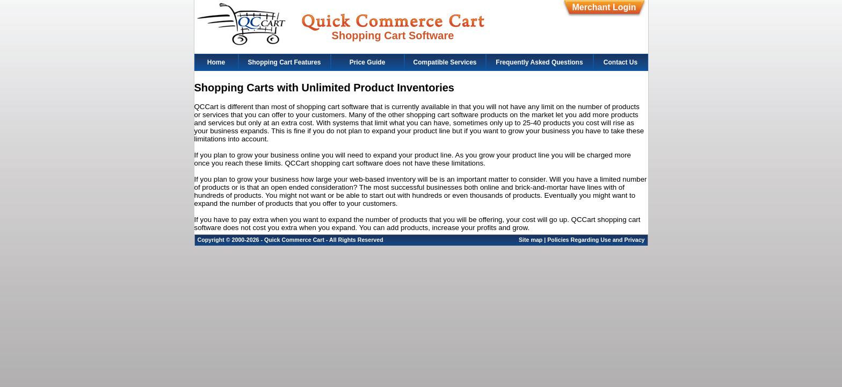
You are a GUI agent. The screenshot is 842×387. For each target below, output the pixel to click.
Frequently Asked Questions (539, 62)
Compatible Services (444, 62)
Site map (530, 239)
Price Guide (368, 62)
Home (216, 62)
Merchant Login (604, 7)
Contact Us (620, 62)
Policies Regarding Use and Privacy (595, 239)
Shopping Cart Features (284, 62)
